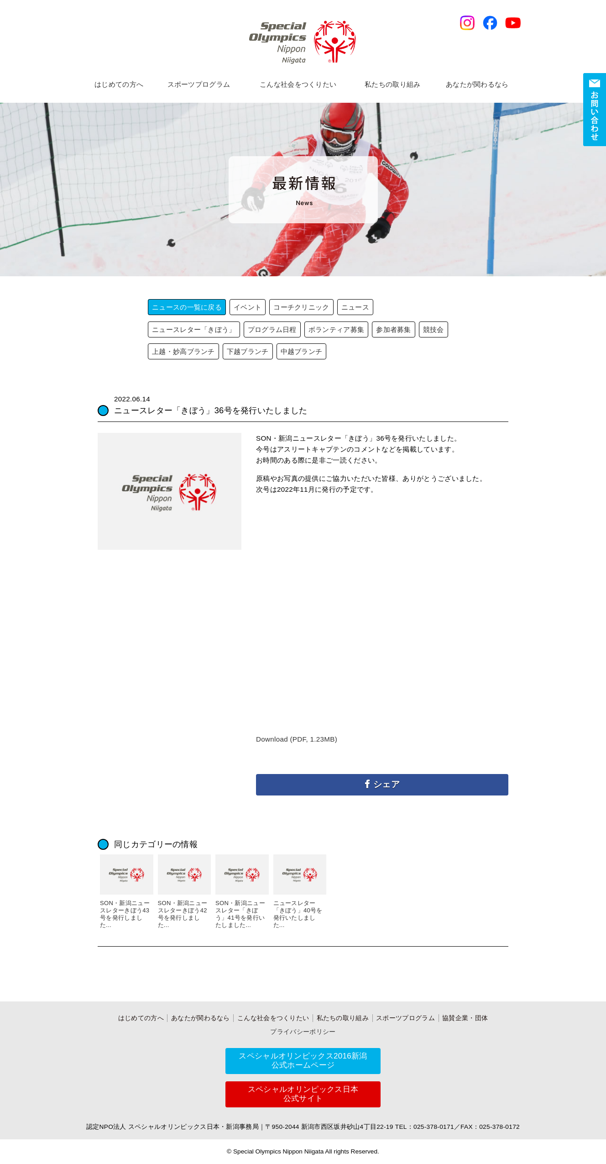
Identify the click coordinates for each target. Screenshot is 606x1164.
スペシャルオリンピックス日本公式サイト (303, 1094)
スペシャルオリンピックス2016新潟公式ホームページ (303, 1060)
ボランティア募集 (336, 329)
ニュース (355, 307)
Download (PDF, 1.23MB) (296, 739)
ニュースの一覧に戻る (187, 307)
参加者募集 (393, 329)
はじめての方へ (118, 84)
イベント (247, 307)
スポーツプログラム (198, 84)
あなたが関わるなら (477, 84)
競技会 (433, 329)
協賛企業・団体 (465, 1018)
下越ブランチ (248, 351)
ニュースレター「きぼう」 (194, 329)
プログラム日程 (272, 329)
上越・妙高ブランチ (183, 351)
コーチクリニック (301, 307)
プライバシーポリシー (302, 1031)
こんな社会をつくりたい (298, 84)
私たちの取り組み (392, 84)
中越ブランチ (302, 351)
